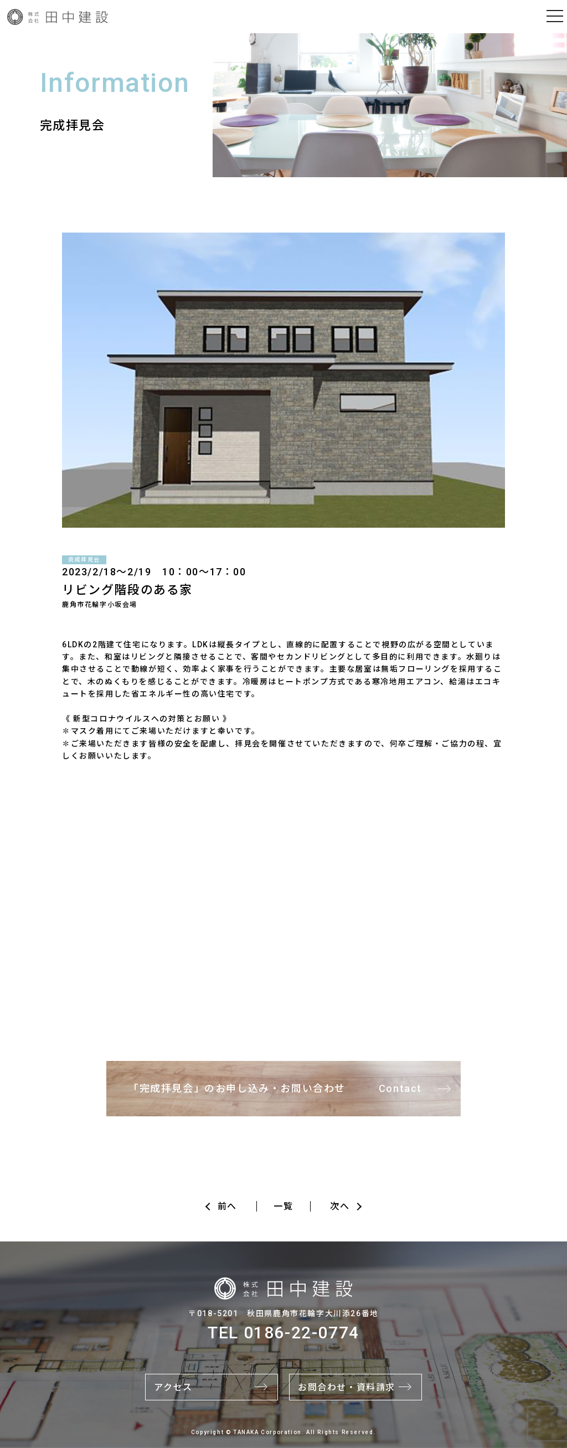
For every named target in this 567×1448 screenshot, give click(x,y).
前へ (227, 1206)
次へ (339, 1206)
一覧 (283, 1206)
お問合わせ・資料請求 (346, 1387)
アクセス (173, 1387)
